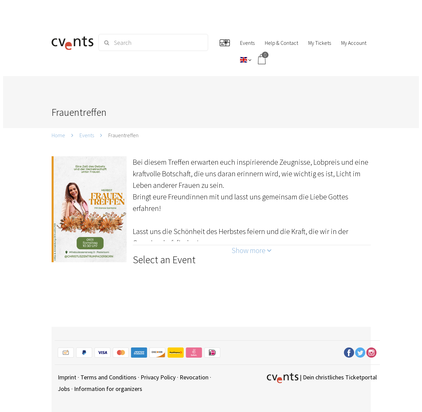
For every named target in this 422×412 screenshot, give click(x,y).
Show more (252, 250)
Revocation (194, 377)
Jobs (64, 389)
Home (58, 135)
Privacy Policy (158, 377)
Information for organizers (108, 389)
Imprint (67, 377)
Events (86, 135)
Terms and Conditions (108, 377)
